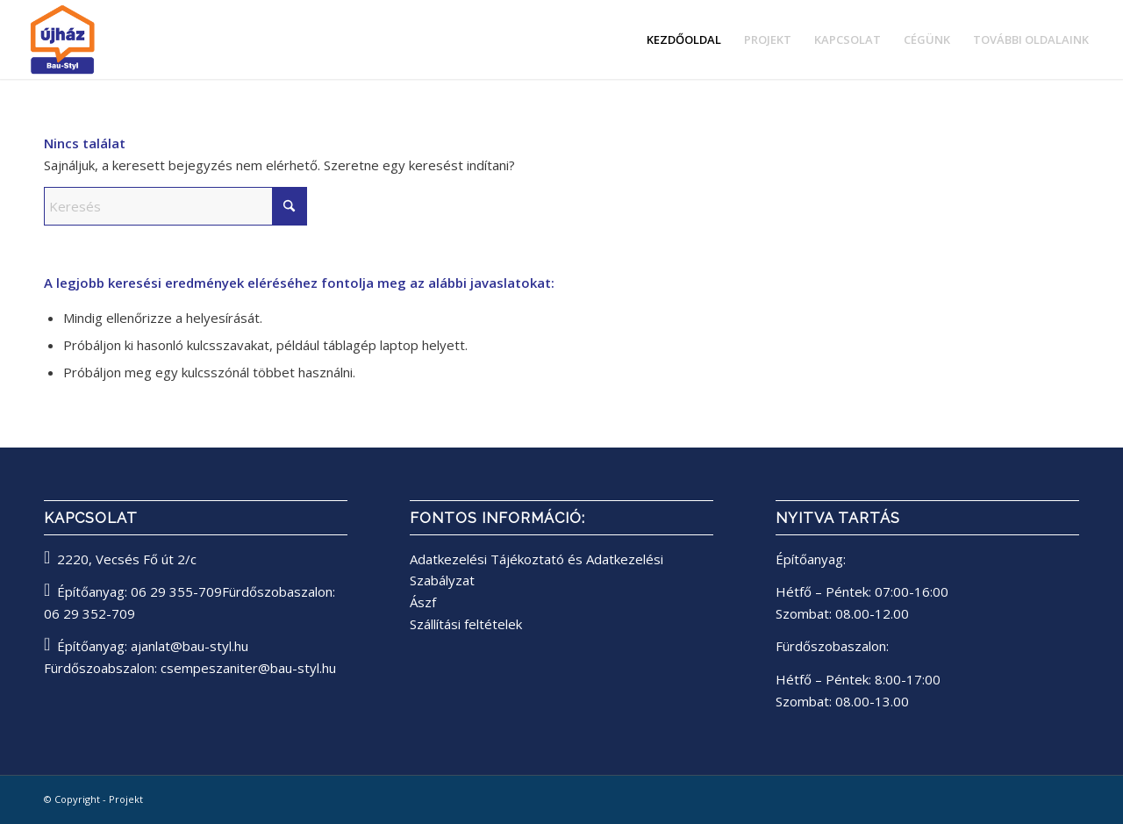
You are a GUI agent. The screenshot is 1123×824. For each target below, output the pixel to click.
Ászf (423, 602)
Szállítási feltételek (466, 624)
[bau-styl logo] (109, 39)
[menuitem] (684, 39)
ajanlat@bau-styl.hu (189, 646)
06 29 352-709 (89, 613)
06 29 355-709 (176, 591)
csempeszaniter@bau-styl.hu (248, 668)
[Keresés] (175, 206)
